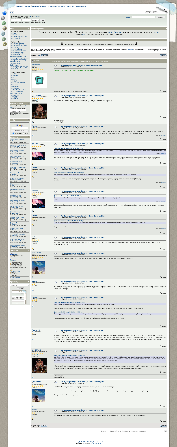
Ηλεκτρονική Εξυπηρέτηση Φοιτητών (18, 55)
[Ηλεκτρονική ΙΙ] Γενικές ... (17, 161)
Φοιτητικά (43, 6)
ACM (14, 74)
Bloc (91, 443)
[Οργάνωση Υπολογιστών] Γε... (18, 167)
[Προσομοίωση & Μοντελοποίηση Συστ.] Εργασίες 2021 (81, 65)
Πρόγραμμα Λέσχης (19, 51)
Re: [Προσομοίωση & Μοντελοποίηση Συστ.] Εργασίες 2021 (82, 96)
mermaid (35, 143)
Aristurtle (15, 76)
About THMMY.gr (81, 6)
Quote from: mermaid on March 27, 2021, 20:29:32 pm (69, 172)
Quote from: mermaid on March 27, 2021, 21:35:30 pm (69, 220)
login (30, 16)
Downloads (19, 6)
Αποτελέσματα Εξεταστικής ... (18, 150)
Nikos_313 (15, 152)
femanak (14, 191)
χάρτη (155, 32)
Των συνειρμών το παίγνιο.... (17, 139)
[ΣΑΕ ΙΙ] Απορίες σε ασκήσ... (17, 245)
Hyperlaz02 (15, 246)
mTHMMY (16, 68)
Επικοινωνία (17, 38)
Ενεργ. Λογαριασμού (20, 37)
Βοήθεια (118, 32)
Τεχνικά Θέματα (52, 6)
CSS (99, 443)
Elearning (16, 47)
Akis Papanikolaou (16, 277)
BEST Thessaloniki (19, 83)
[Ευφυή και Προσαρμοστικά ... (18, 223)
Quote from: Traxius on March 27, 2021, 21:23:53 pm (68, 196)
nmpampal (15, 163)
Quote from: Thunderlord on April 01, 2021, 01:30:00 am (69, 302)
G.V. (13, 185)
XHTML (95, 443)
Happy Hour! (70, 6)
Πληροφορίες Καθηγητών (16, 64)
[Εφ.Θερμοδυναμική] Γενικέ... (18, 189)
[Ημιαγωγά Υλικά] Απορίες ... (17, 217)
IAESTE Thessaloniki (20, 90)
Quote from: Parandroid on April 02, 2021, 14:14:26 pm (69, 355)
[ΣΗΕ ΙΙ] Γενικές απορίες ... (17, 206)
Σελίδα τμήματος (18, 44)
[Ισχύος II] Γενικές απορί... (17, 211)
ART (13, 77)
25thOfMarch (36, 95)
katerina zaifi (15, 146)
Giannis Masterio (16, 179)
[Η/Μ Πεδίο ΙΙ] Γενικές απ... (17, 156)
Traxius (34, 126)
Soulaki (34, 281)
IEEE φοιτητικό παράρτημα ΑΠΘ (16, 92)
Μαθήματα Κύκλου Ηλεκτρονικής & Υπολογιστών (59, 49)
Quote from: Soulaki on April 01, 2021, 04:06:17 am (68, 312)
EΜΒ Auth (16, 88)
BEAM (15, 81)
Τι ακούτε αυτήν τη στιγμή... (17, 234)
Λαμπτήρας (15, 207)
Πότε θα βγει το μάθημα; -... (17, 178)
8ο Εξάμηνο (79, 49)
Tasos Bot (130, 49)
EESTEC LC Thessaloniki (15, 85)
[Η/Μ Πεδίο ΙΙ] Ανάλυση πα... (17, 239)
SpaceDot (16, 95)
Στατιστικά (14, 250)
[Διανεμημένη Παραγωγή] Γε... (18, 145)
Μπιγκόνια (15, 141)
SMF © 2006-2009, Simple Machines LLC (93, 442)
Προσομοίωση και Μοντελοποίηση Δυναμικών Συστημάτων (102, 49)
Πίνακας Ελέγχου (16, 103)
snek (33, 237)
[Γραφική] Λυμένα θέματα (16, 228)
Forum (15, 33)
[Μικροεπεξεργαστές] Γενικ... (17, 184)
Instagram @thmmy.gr (20, 67)
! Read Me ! (27, 6)
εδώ (110, 32)
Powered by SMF (77, 442)
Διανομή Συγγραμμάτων (20, 58)
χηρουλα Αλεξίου (16, 196)
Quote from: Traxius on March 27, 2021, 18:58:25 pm (68, 148)
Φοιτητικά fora (17, 49)
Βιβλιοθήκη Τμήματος (20, 45)
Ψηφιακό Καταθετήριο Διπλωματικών (18, 60)
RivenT (14, 174)
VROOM (15, 97)
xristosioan (36, 65)
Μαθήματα (35, 6)
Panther (15, 99)
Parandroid (36, 330)
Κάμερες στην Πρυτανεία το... (18, 173)
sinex (12, 279)
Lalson (14, 168)
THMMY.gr (34, 49)
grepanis (14, 224)
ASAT (14, 79)
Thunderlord (36, 253)
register (36, 16)
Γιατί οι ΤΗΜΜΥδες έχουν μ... (18, 200)
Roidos (14, 229)
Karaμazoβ (15, 202)
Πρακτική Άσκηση (18, 52)
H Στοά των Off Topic (15, 195)
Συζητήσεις (61, 6)
